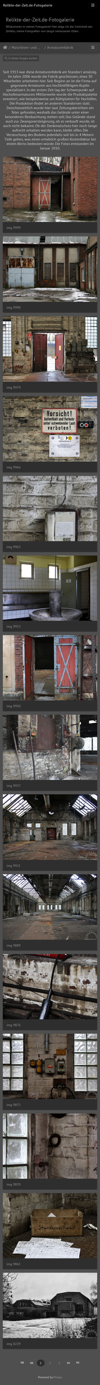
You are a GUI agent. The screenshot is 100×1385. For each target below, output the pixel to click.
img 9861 (14, 1264)
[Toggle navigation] (93, 5)
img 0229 (14, 1344)
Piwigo (57, 1377)
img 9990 (14, 307)
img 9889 (14, 945)
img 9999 (14, 228)
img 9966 (14, 467)
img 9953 (14, 626)
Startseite (5, 47)
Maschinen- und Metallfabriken (27, 47)
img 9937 (14, 786)
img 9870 (14, 1184)
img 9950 (14, 706)
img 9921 (14, 866)
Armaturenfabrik (60, 47)
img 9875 (14, 1105)
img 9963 (14, 547)
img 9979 (14, 387)
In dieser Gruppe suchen (21, 58)
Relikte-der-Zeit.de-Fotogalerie (27, 5)
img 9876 (14, 1025)
